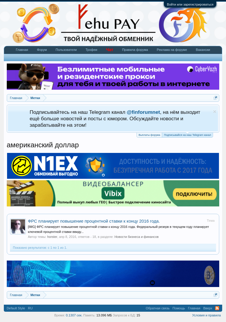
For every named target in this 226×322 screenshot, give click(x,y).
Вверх (207, 308)
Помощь (178, 308)
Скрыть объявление (214, 111)
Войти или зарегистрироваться (190, 4)
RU (30, 308)
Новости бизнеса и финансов (136, 236)
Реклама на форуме (172, 49)
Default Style (16, 308)
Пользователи (66, 49)
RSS (217, 308)
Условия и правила (206, 315)
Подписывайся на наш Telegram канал (187, 134)
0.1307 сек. (74, 315)
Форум (42, 49)
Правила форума (135, 49)
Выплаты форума (149, 135)
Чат (109, 49)
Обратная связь (158, 308)
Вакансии (203, 49)
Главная (22, 49)
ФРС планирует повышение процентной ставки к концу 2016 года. (94, 221)
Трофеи (91, 49)
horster (52, 236)
